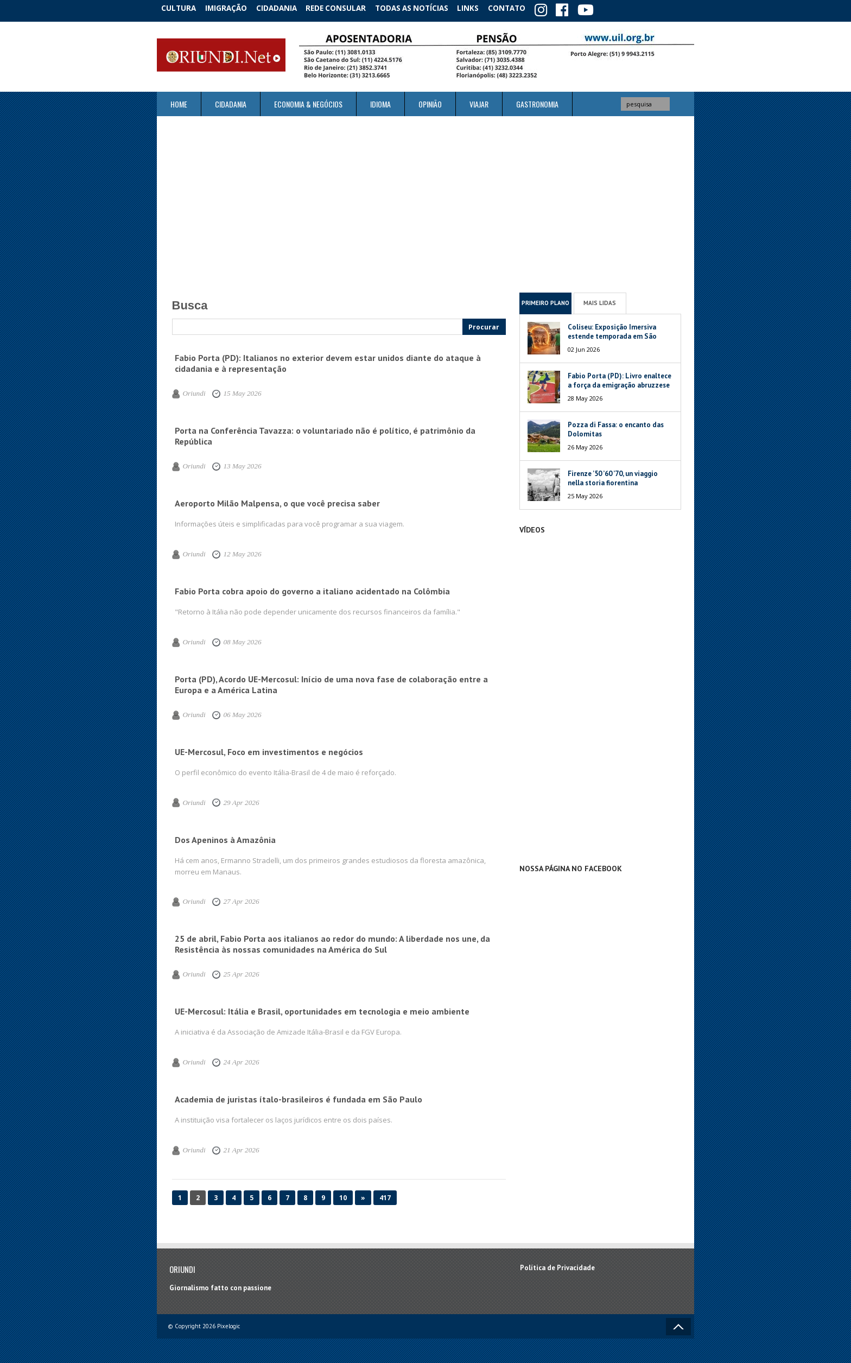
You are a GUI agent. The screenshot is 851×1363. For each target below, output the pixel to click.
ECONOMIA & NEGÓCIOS (308, 101)
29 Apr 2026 (234, 800)
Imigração (232, 8)
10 (343, 1195)
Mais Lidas (599, 301)
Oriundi (192, 391)
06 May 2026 (235, 712)
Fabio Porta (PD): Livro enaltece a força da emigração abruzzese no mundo (619, 382)
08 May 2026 (235, 640)
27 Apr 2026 (234, 899)
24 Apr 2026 (234, 1060)
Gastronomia (537, 101)
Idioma (380, 101)
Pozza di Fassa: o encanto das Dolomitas (616, 426)
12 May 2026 (235, 552)
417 (385, 1195)
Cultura (181, 8)
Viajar (478, 101)
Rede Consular (346, 8)
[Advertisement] (425, 202)
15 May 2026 (235, 391)
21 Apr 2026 (234, 1148)
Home (178, 101)
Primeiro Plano (545, 301)
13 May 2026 (235, 464)
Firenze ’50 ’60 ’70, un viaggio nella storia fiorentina (613, 475)
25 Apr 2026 (234, 972)
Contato (523, 8)
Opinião (430, 101)
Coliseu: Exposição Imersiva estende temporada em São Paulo (612, 333)
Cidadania (286, 8)
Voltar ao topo (678, 1324)
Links (481, 8)
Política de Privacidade (557, 1265)
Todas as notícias (422, 8)
